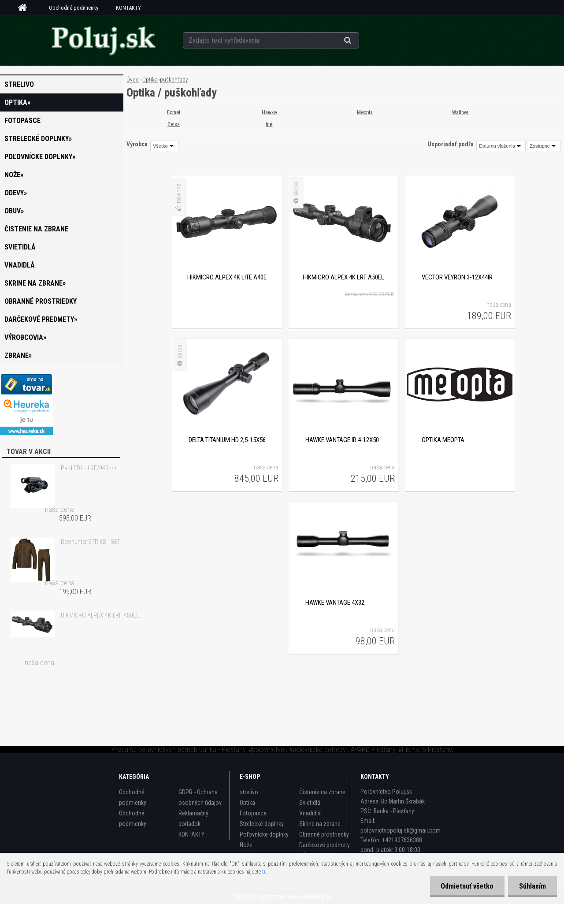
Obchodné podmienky (73, 7)
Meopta (365, 112)
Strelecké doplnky (262, 823)
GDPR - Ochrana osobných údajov (200, 797)
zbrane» (18, 355)
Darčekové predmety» (40, 319)
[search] (358, 40)
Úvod (132, 79)
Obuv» (14, 211)
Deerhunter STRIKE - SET (90, 541)
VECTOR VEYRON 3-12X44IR (457, 277)
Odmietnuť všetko (467, 886)
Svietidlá (20, 247)
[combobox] (501, 146)
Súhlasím (532, 886)
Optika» (17, 102)
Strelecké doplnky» (38, 138)
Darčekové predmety (324, 844)
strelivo (19, 84)
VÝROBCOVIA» (25, 337)
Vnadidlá (19, 265)
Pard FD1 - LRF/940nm (88, 468)
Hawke (269, 112)
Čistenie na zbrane (36, 229)
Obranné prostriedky (40, 301)
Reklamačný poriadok (193, 818)
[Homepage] (25, 8)
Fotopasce (22, 120)
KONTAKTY (128, 7)
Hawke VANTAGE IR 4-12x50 (342, 440)
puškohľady (174, 79)
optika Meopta (443, 440)
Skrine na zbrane (320, 823)
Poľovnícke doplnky (264, 834)
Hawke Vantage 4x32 (334, 602)
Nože (246, 844)
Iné (269, 124)
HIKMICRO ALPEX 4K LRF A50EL (100, 615)
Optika (150, 79)
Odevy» (15, 193)
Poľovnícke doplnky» (39, 157)
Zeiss (173, 124)
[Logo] (102, 40)
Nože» (13, 175)
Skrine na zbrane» (35, 283)
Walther (461, 112)
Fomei (173, 112)
